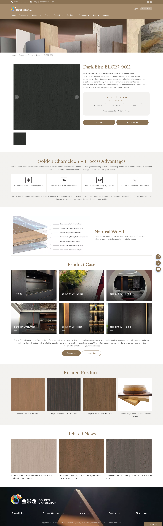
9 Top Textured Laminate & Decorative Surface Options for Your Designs (31, 476)
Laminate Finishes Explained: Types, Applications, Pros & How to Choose (80, 476)
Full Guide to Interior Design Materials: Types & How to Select (129, 476)
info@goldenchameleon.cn (43, 2)
